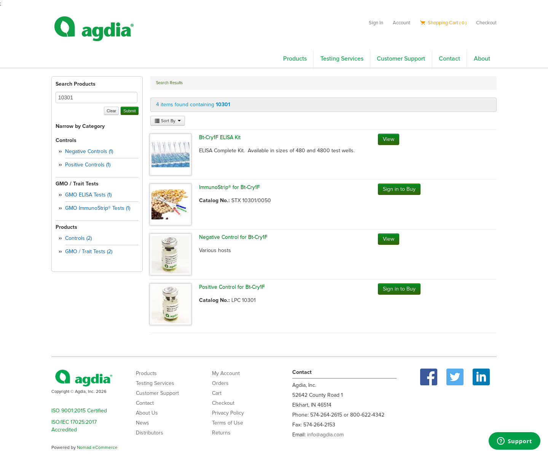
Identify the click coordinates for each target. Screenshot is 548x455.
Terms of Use (227, 423)
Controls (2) (78, 238)
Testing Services (341, 58)
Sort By (168, 120)
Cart (216, 393)
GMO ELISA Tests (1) (88, 195)
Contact (449, 58)
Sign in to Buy (399, 189)
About (482, 58)
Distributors (149, 432)
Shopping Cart (443, 23)
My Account (226, 373)
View (388, 139)
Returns (221, 432)
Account (401, 23)
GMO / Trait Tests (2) (88, 251)
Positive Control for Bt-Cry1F (232, 287)
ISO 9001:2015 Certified (79, 410)
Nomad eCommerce (97, 447)
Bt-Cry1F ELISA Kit (220, 137)
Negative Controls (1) (89, 151)
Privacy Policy (228, 413)
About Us (147, 413)
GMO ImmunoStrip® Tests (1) (97, 208)
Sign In (376, 23)
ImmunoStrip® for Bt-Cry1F (229, 187)
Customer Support (401, 58)
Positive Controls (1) (87, 164)
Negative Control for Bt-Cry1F (233, 237)
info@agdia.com (325, 434)
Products (295, 58)
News (142, 423)
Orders (220, 383)
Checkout (486, 23)
